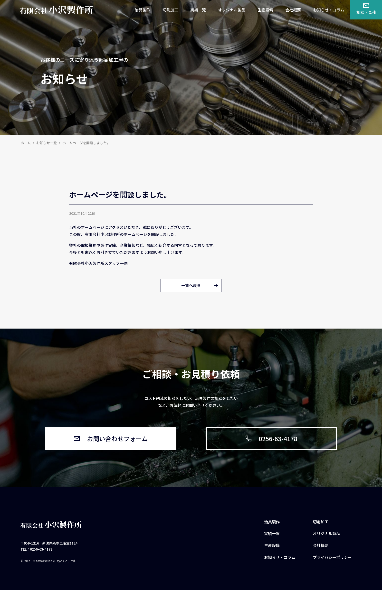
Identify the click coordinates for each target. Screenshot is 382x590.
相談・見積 (366, 9)
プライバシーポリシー (332, 557)
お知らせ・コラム (328, 10)
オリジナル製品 (231, 10)
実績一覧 (198, 10)
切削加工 (170, 10)
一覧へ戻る (191, 285)
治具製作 (142, 10)
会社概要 (293, 10)
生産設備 (265, 10)
